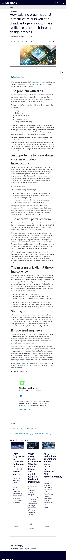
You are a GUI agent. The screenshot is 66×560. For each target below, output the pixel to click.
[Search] (63, 3)
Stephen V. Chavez (19, 77)
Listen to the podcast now (28, 365)
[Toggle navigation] (54, 7)
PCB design (29, 428)
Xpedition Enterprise (41, 433)
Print (49, 41)
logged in (21, 549)
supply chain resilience (20, 433)
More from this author (26, 409)
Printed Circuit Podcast (37, 82)
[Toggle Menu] (2, 2)
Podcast (16, 428)
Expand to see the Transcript (22, 371)
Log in (56, 3)
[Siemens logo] (11, 3)
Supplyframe (15, 338)
